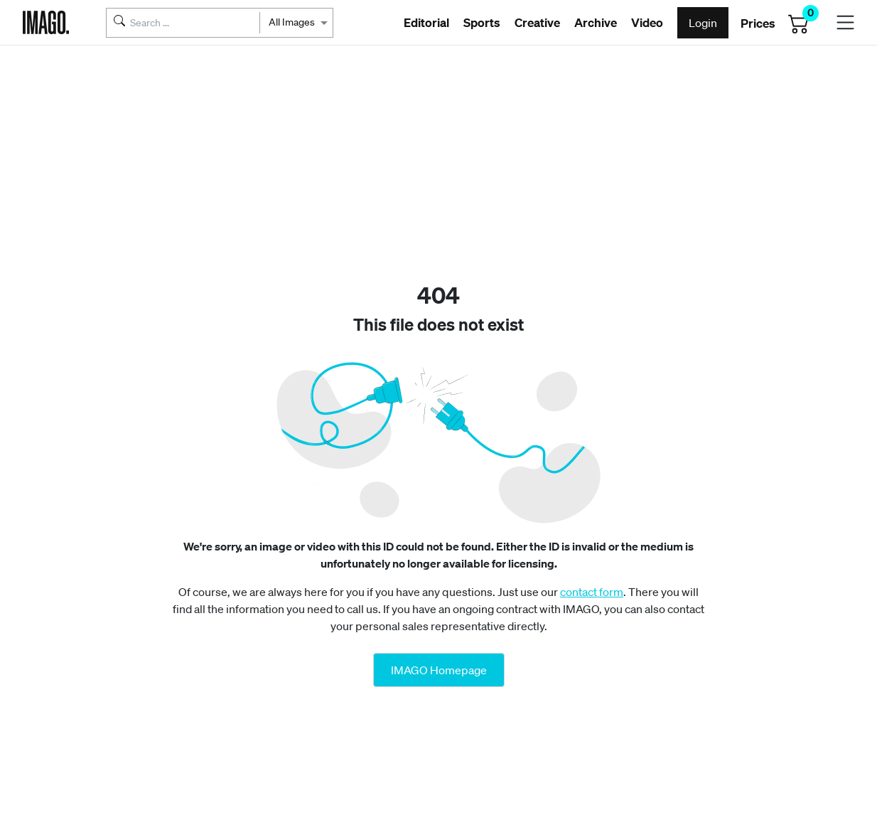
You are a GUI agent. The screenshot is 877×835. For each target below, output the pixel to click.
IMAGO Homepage (439, 670)
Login (703, 23)
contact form (591, 592)
